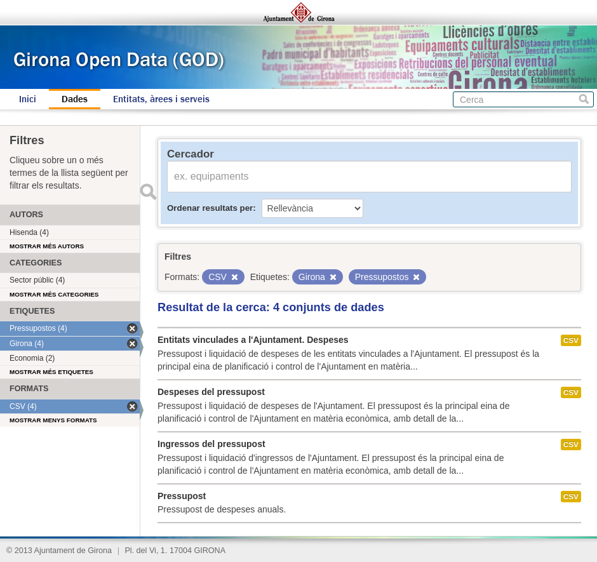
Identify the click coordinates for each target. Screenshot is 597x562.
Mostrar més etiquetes (51, 371)
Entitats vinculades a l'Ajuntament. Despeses (253, 340)
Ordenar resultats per (210, 208)
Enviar (148, 191)
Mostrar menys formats (53, 420)
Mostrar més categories (54, 294)
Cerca (584, 99)
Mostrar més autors (47, 246)
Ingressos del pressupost (211, 444)
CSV (571, 340)
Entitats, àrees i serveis (161, 99)
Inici (27, 99)
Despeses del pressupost (211, 392)
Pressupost (182, 496)
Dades (75, 99)
